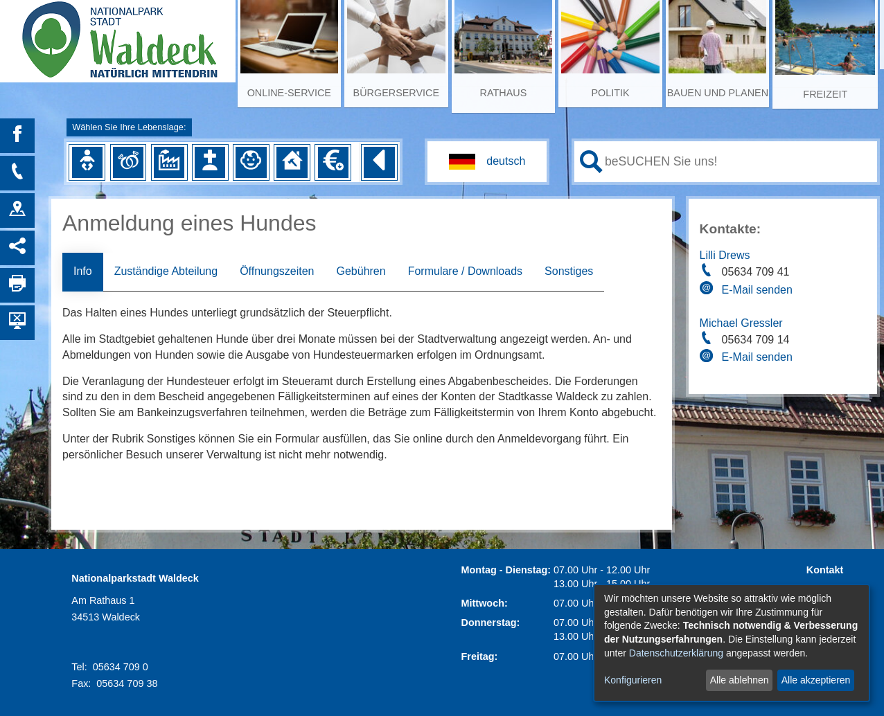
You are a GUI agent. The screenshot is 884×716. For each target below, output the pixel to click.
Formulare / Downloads (465, 271)
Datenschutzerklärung (676, 653)
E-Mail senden (757, 290)
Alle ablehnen (739, 680)
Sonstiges (569, 271)
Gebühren (360, 271)
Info (82, 271)
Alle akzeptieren (816, 680)
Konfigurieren (633, 680)
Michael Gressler (741, 323)
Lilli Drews (725, 255)
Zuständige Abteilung (166, 271)
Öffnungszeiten (277, 271)
